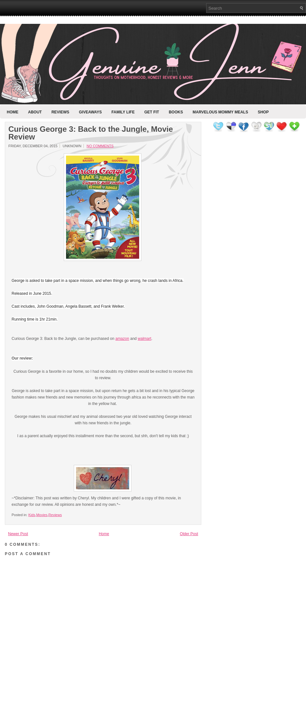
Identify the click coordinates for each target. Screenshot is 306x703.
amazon (122, 338)
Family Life (123, 112)
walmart (144, 338)
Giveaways (90, 112)
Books (176, 112)
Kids (31, 515)
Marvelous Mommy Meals (220, 112)
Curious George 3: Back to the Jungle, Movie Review (90, 133)
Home (12, 112)
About (35, 112)
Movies (41, 515)
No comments (100, 146)
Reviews (60, 112)
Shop (263, 112)
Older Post (189, 534)
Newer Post (18, 534)
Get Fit (151, 112)
